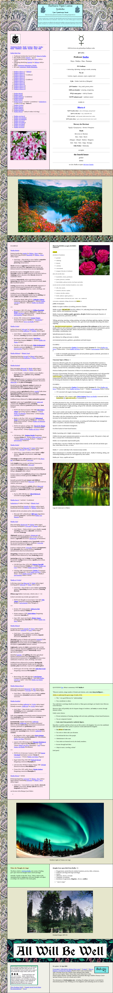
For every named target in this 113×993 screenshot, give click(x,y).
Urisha (33, 448)
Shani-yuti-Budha (92, 396)
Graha (41, 47)
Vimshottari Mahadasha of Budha (27, 65)
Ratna (12, 48)
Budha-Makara (18, 108)
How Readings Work (17, 987)
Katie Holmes (32, 613)
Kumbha (32, 329)
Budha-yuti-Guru (19, 121)
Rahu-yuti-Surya (36, 437)
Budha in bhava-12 (19, 89)
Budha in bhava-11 (19, 87)
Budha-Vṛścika (18, 105)
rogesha (25, 253)
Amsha (25, 48)
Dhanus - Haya (36, 779)
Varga (35, 48)
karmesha (23, 630)
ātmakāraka (39, 320)
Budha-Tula (14, 521)
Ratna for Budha (41, 56)
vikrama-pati (23, 524)
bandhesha (27, 358)
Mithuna (36, 62)
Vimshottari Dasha (16, 47)
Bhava (36, 47)
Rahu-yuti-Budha (25, 439)
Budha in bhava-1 (19, 71)
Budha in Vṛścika (16, 580)
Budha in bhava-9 (19, 84)
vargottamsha (17, 757)
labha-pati (22, 585)
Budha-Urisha (18, 95)
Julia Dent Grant (40, 668)
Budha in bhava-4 (19, 76)
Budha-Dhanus (18, 107)
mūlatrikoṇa (42, 101)
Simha (33, 583)
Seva (24, 989)
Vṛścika (34, 704)
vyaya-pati (28, 526)
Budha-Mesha (18, 93)
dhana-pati (26, 448)
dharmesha (29, 255)
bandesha (26, 508)
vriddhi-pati (25, 706)
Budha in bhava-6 (19, 79)
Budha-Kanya (18, 101)
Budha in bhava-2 (19, 73)
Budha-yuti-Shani (19, 124)
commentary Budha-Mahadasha (28, 67)
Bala (40, 48)
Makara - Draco (33, 253)
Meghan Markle (30, 435)
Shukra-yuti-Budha (19, 747)
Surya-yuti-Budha (29, 321)
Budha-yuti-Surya (19, 116)
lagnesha (29, 59)
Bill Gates (34, 514)
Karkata (32, 524)
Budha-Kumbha (18, 110)
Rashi (24, 47)
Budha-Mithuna (18, 96)
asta (41, 743)
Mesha (30, 368)
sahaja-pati (23, 368)
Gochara (30, 47)
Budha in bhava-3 (19, 75)
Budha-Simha (18, 100)
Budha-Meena (18, 111)
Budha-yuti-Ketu (19, 127)
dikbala (29, 71)
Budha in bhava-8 (19, 82)
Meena (32, 356)
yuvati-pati (26, 779)
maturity (28, 57)
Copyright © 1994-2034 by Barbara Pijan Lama (66, 969)
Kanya (36, 59)
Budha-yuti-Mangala (20, 119)
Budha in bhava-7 (19, 81)
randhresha (26, 331)
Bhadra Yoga (25, 353)
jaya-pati (25, 356)
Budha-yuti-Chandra (20, 118)
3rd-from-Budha (26, 871)
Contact (84, 969)
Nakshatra (18, 48)
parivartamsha (18, 315)
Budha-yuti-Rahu (19, 125)
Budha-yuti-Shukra (19, 122)
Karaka (30, 48)
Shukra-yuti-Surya (24, 745)
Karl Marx (37, 338)
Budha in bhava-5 (19, 78)
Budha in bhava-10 (19, 86)
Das (62, 687)
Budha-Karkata (18, 98)
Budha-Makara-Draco (17, 686)
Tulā (34, 689)
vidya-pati (24, 329)
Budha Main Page (15, 53)
